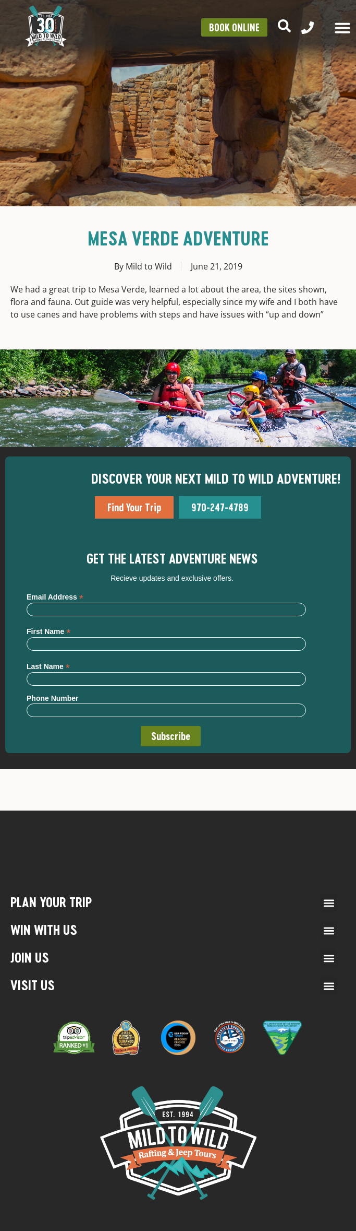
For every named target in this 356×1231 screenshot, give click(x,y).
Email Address (55, 596)
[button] (328, 902)
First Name (48, 631)
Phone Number (53, 698)
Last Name (48, 666)
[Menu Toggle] (342, 27)
